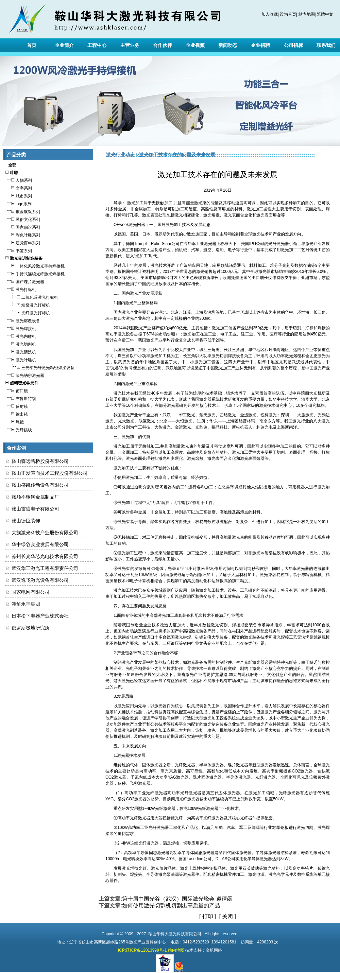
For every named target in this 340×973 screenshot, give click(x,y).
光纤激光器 (278, 243)
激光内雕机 (20, 335)
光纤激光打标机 (27, 312)
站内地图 (307, 14)
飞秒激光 (138, 783)
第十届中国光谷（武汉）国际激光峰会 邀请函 (177, 899)
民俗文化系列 (22, 218)
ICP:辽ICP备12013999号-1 (142, 950)
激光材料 (271, 868)
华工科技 (142, 427)
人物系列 (18, 179)
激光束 (187, 446)
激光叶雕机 (20, 359)
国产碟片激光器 (24, 281)
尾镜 (14, 421)
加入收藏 (269, 14)
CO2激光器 (302, 771)
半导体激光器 (211, 765)
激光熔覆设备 (22, 320)
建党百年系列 (22, 242)
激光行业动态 (120, 154)
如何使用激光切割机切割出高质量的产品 (171, 905)
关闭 (227, 916)
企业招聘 (260, 45)
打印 (207, 916)
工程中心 (96, 45)
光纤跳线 (18, 429)
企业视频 (195, 45)
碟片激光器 (238, 765)
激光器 (210, 243)
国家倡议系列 (22, 226)
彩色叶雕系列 (22, 234)
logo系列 (18, 203)
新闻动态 (227, 45)
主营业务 (129, 45)
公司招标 (293, 45)
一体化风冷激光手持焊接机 (35, 265)
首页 (31, 45)
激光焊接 (281, 637)
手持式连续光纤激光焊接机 (35, 273)
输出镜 (16, 413)
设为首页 (288, 14)
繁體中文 (325, 14)
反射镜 (16, 405)
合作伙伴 (162, 45)
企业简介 (64, 45)
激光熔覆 (293, 355)
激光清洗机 (20, 351)
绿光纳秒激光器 (24, 374)
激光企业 (130, 312)
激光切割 (219, 355)
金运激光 (248, 415)
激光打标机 (20, 288)
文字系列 (18, 187)
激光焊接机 (20, 328)
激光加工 (174, 224)
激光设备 (126, 334)
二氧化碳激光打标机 (31, 296)
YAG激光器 (178, 777)
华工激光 (187, 415)
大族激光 (305, 415)
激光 (133, 224)
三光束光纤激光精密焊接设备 (39, 367)
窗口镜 (16, 390)
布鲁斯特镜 (20, 398)
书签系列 (18, 250)
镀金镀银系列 (22, 211)
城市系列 (18, 195)
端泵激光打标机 (27, 304)
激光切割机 (20, 343)
